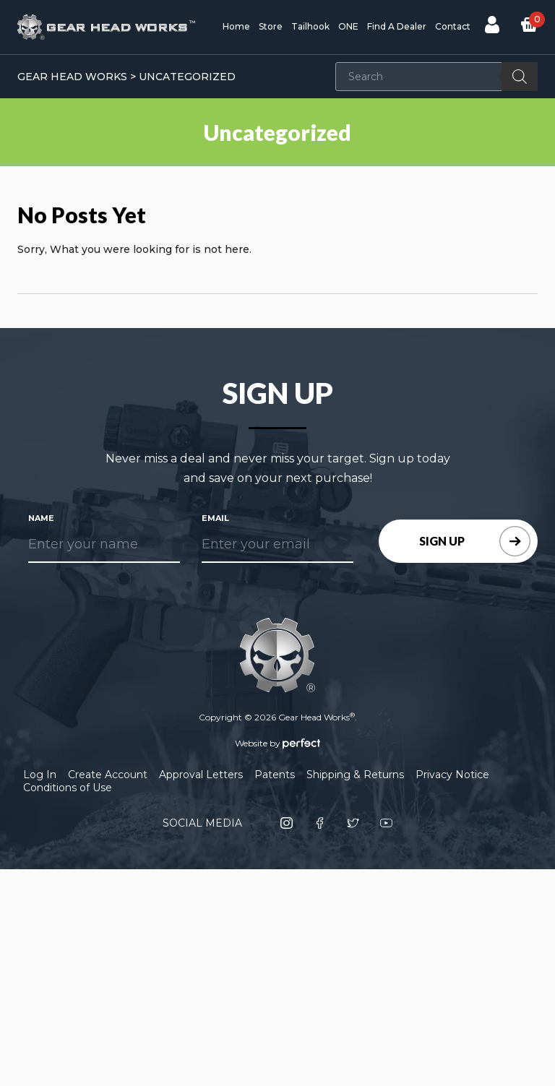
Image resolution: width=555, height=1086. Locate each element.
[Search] (520, 76)
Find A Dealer (396, 26)
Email (215, 518)
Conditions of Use (67, 787)
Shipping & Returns (355, 774)
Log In (39, 774)
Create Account (107, 774)
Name (41, 518)
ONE (348, 26)
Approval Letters (201, 774)
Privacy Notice (452, 774)
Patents (274, 774)
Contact (452, 26)
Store (271, 26)
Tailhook (310, 26)
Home (236, 26)
